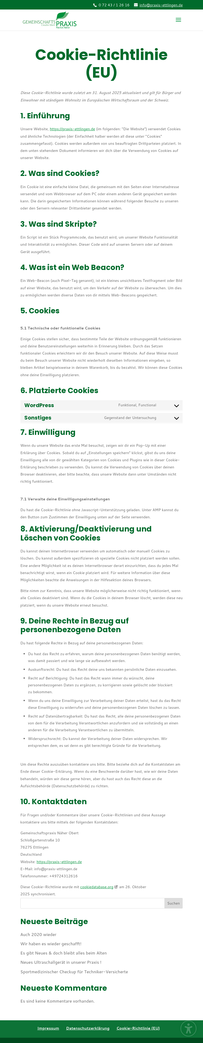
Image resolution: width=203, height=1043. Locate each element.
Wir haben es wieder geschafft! (50, 943)
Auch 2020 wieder (38, 934)
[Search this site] (101, 903)
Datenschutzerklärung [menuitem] (87, 1028)
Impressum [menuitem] (48, 1028)
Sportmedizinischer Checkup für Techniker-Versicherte (74, 972)
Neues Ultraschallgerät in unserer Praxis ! (61, 962)
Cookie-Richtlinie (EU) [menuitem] (138, 1028)
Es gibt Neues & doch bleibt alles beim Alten (63, 953)
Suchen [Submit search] (173, 903)
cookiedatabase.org (96, 887)
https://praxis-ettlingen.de (72, 129)
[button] (178, 23)
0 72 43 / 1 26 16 (114, 5)
